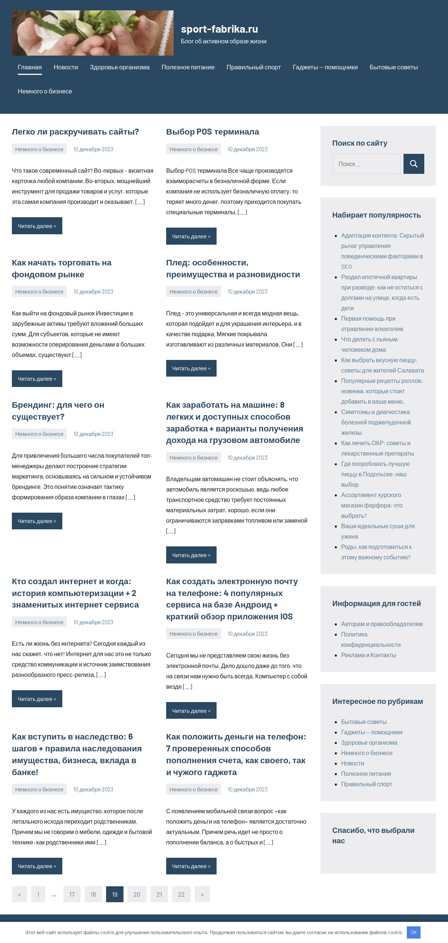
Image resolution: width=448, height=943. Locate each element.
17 (72, 888)
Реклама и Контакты (368, 654)
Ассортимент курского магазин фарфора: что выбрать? (371, 505)
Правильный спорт (254, 66)
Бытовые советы (394, 66)
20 (137, 888)
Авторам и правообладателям (382, 623)
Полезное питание (187, 66)
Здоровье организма (120, 66)
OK (414, 932)
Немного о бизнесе (45, 91)
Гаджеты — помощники (325, 66)
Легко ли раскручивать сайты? (73, 131)
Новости (66, 66)
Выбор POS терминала (211, 131)
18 (93, 888)
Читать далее (35, 225)
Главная (30, 66)
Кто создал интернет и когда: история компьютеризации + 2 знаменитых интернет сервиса (73, 589)
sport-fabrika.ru (223, 28)
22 (181, 888)
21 (159, 888)
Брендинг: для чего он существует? (82, 403)
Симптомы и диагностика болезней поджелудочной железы (376, 422)
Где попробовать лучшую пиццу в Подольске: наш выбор (375, 474)
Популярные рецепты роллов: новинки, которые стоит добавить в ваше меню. (382, 391)
